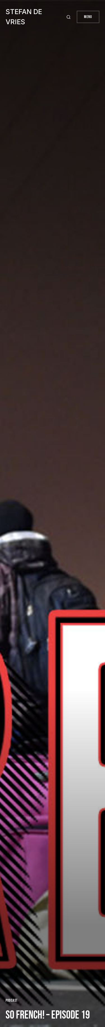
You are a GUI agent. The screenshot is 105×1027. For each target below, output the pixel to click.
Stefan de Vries (24, 17)
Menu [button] (88, 16)
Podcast (12, 1000)
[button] (69, 17)
